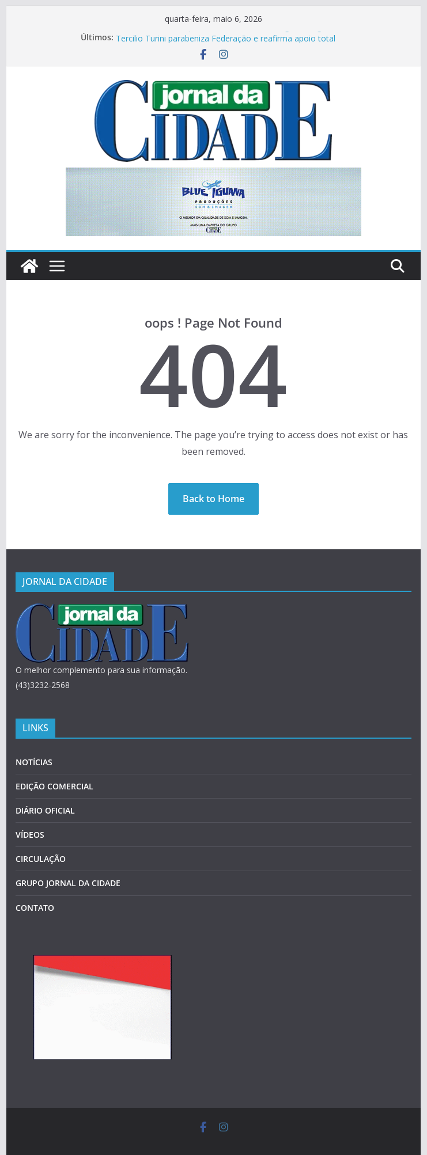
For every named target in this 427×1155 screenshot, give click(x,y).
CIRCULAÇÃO (41, 858)
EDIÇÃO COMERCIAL (54, 786)
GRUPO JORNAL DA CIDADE (68, 882)
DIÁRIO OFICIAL (45, 810)
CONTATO (35, 907)
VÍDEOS (30, 834)
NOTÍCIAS (34, 762)
